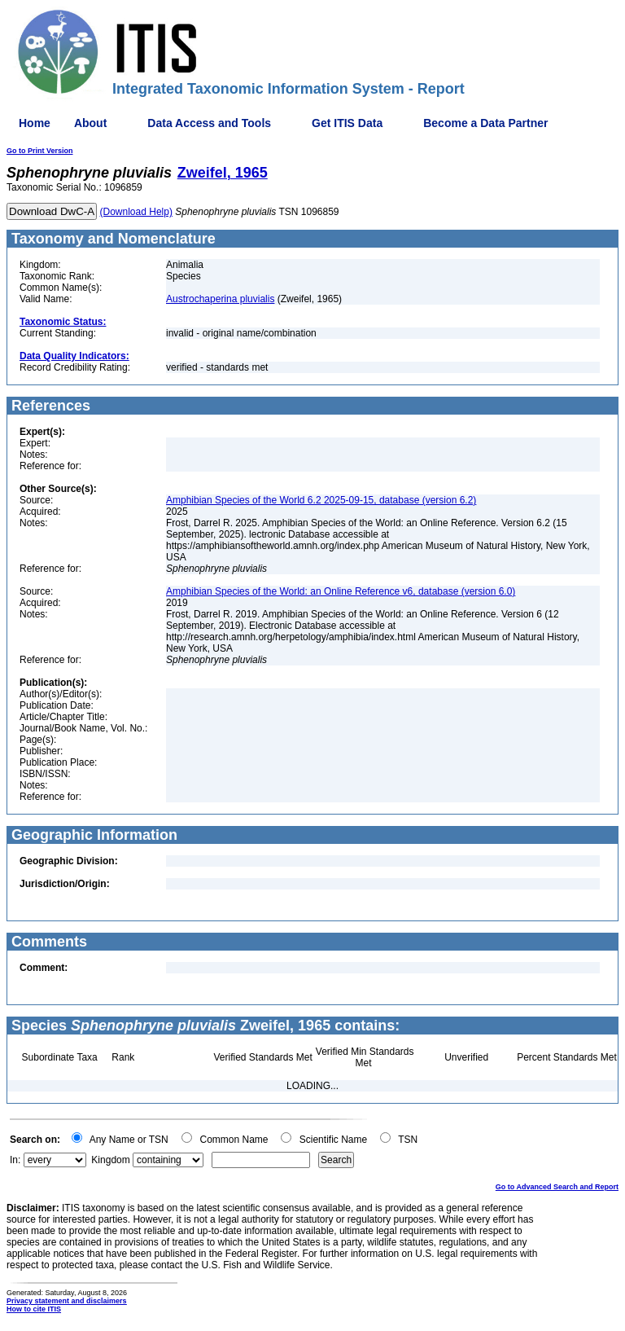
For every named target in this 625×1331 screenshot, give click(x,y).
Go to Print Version (40, 151)
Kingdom (110, 1160)
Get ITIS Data (347, 123)
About (90, 123)
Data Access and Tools (209, 123)
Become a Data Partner (485, 123)
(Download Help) (136, 211)
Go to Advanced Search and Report (557, 1187)
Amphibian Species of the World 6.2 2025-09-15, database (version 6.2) (321, 500)
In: (15, 1160)
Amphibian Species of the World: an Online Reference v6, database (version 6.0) (340, 591)
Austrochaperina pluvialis (220, 299)
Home (34, 123)
